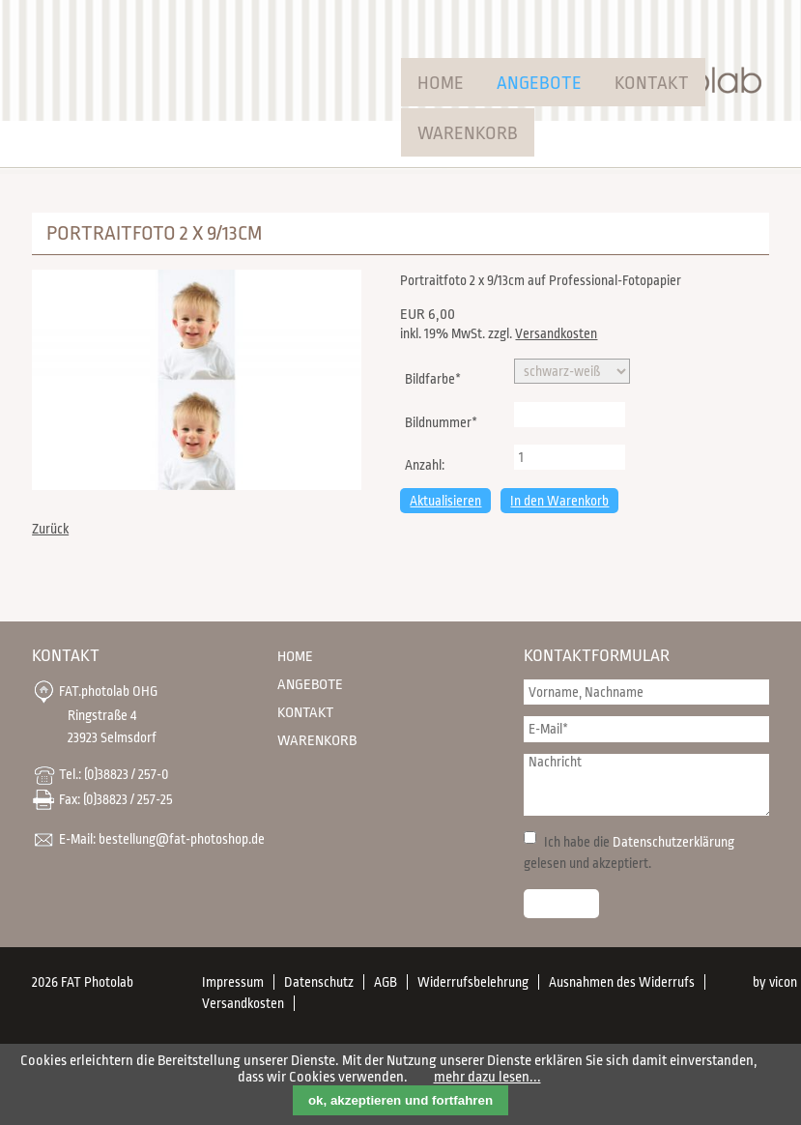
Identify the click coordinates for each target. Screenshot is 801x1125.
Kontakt (652, 83)
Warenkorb (467, 133)
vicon (783, 982)
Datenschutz (319, 982)
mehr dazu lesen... (487, 1077)
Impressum (233, 982)
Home (440, 83)
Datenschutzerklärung (673, 842)
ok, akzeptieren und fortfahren (400, 1100)
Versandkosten (556, 333)
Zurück (50, 528)
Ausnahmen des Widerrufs (622, 982)
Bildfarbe (432, 377)
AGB (385, 982)
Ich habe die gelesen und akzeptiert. (629, 853)
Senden (561, 903)
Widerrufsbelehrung (473, 982)
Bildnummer (440, 420)
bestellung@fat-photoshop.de (182, 839)
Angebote (539, 83)
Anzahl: (424, 465)
